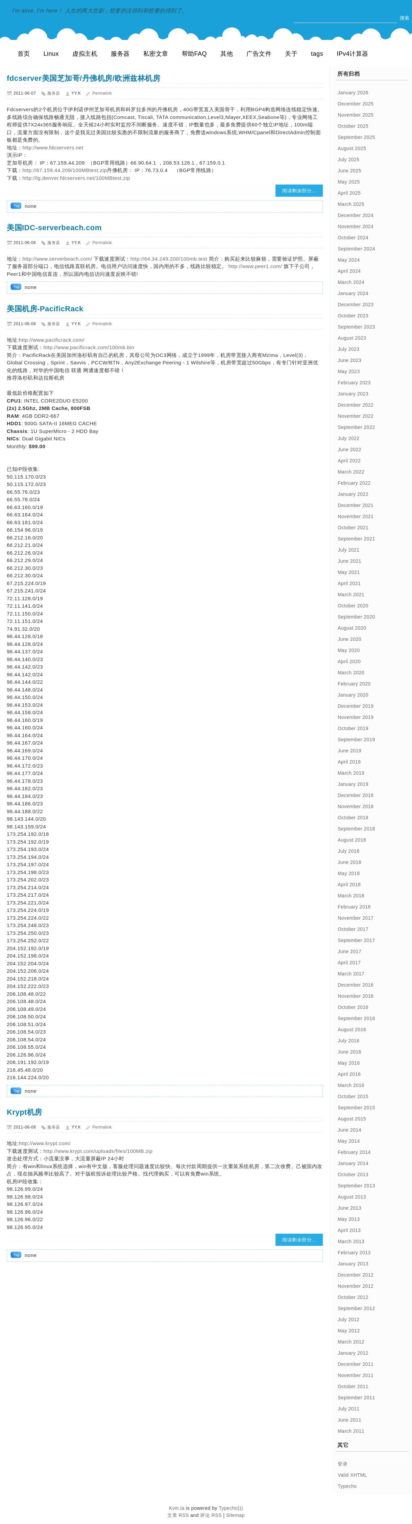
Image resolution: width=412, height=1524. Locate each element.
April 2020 (349, 661)
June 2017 (349, 951)
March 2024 (351, 282)
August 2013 (352, 1197)
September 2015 (356, 1107)
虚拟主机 (84, 53)
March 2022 (351, 472)
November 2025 (355, 115)
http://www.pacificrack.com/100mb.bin (89, 347)
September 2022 (356, 427)
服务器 (120, 53)
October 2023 (353, 315)
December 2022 (355, 405)
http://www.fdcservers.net (53, 147)
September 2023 (356, 327)
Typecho (347, 1486)
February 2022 (354, 483)
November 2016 (355, 996)
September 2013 (356, 1185)
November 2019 (355, 717)
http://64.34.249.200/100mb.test (168, 259)
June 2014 (349, 1130)
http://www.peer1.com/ (254, 266)
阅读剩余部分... (299, 190)
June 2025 (349, 170)
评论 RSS (211, 1515)
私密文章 (155, 53)
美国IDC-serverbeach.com (54, 227)
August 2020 (352, 628)
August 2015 (352, 1118)
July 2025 (348, 159)
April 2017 (349, 962)
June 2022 (349, 449)
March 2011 (351, 1431)
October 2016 (353, 1007)
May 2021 (349, 572)
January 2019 (353, 784)
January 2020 (353, 695)
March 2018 (351, 895)
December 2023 (355, 304)
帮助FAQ (194, 53)
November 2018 (355, 806)
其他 (226, 53)
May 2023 (349, 371)
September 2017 (356, 940)
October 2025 (353, 126)
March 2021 (351, 594)
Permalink (102, 93)
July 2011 (348, 1408)
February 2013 (354, 1252)
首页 (24, 53)
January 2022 (353, 494)
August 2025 (352, 148)
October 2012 (353, 1297)
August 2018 (352, 840)
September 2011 (356, 1397)
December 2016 (355, 985)
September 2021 (356, 538)
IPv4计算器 (352, 53)
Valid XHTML (352, 1475)
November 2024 (355, 226)
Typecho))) (231, 1508)
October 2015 (353, 1096)
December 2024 (355, 215)
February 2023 (354, 382)
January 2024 (353, 293)
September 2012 (356, 1308)
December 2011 (355, 1364)
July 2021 (348, 550)
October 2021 (353, 527)
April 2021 (349, 583)
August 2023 (352, 338)
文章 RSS (178, 1515)
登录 (342, 1464)
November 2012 (355, 1286)
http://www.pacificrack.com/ (51, 340)
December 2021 (355, 505)
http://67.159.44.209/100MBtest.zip (65, 170)
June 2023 (349, 360)
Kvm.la (177, 1508)
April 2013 (349, 1230)
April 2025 (349, 193)
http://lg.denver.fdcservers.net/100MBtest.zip (76, 178)
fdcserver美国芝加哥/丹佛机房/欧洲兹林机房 (83, 78)
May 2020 (349, 650)
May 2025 (349, 182)
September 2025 (356, 137)
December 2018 (355, 795)
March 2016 (351, 1085)
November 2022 (355, 416)
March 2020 (351, 672)
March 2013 (351, 1241)
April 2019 (349, 762)
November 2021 (355, 516)
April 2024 (349, 271)
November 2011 (355, 1375)
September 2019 (356, 739)
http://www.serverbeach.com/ (57, 259)
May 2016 (349, 1063)
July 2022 (348, 438)
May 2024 (349, 260)
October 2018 (353, 817)
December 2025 (355, 103)
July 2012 (348, 1319)
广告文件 (258, 53)
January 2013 (353, 1263)
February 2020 (354, 683)
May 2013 (349, 1219)
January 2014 (353, 1163)
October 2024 (353, 237)
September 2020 (356, 617)
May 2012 (349, 1330)
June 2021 (349, 561)
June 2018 (349, 862)
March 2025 (351, 204)
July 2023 (348, 349)
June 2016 (349, 1052)
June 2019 (349, 750)
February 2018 (354, 907)
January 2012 (353, 1353)
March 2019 (351, 773)
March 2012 (351, 1342)
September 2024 (356, 248)
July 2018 (348, 851)
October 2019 (353, 728)
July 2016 (348, 1040)
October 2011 (353, 1386)
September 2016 (356, 1018)
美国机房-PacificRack (45, 309)
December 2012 (355, 1275)
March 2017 (351, 973)
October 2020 (353, 605)
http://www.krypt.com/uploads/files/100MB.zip (98, 1151)
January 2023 (353, 393)
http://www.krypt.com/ (45, 1143)
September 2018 (356, 828)
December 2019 (355, 706)
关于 (291, 53)
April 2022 (349, 460)
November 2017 (355, 918)
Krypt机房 (24, 1112)
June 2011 (349, 1420)
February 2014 (354, 1152)
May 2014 (349, 1141)
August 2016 (352, 1029)
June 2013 (349, 1208)
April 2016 (349, 1074)
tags (317, 53)
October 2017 (353, 929)
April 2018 (349, 884)
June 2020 (349, 639)
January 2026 (353, 92)
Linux (51, 53)
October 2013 (353, 1174)
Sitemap (235, 1515)
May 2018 (349, 873)
